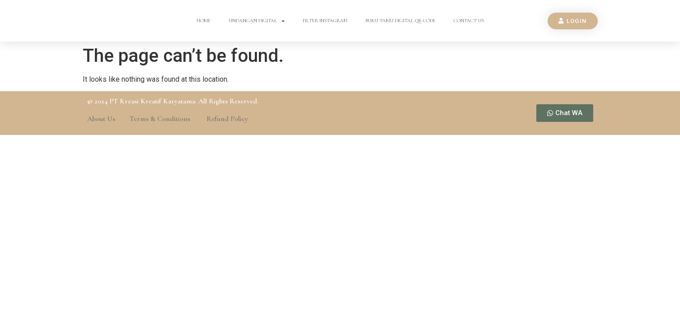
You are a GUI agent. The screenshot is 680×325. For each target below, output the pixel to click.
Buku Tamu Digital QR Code (401, 20)
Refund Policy (227, 118)
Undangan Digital (257, 21)
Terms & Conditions (161, 118)
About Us (101, 118)
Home (204, 20)
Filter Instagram (325, 20)
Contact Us (469, 20)
